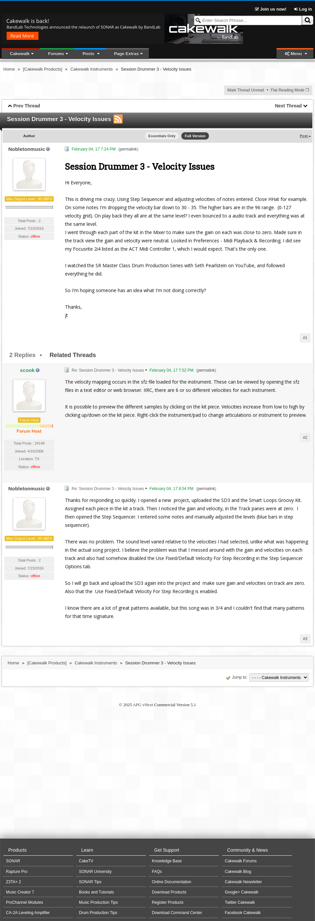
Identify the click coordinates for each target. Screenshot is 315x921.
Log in (303, 9)
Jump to (235, 677)
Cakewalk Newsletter (243, 882)
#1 (305, 338)
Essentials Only (161, 136)
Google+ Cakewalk (241, 892)
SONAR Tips (90, 882)
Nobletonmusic (26, 149)
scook (27, 370)
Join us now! (271, 9)
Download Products (169, 892)
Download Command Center (177, 912)
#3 (305, 639)
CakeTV (86, 861)
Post (304, 136)
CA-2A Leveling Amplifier (28, 912)
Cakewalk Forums (241, 861)
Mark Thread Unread (245, 90)
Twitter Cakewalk (240, 902)
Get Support (166, 850)
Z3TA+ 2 (13, 882)
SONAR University (95, 871)
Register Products (167, 902)
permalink (128, 149)
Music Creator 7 (20, 892)
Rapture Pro (17, 871)
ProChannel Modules (24, 902)
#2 (305, 437)
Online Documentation (171, 882)
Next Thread (288, 105)
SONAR (13, 861)
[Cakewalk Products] (42, 69)
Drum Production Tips (98, 912)
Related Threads (72, 355)
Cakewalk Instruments (91, 69)
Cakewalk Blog (238, 871)
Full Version (195, 136)
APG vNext (143, 704)
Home (9, 69)
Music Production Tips (98, 902)
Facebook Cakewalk (243, 912)
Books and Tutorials (96, 892)
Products (17, 850)
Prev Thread (26, 105)
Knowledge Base (167, 861)
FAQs (157, 871)
